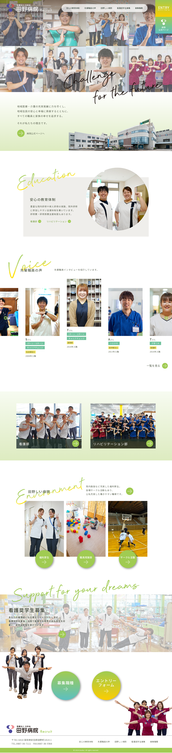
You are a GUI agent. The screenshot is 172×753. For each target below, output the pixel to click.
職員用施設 (86, 557)
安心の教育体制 (73, 7)
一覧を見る (153, 366)
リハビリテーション (57, 221)
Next (166, 318)
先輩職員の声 (90, 7)
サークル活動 (127, 557)
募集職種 (139, 7)
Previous (6, 318)
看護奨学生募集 (123, 7)
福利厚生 (44, 557)
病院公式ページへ (36, 133)
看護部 (33, 221)
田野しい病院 (106, 7)
